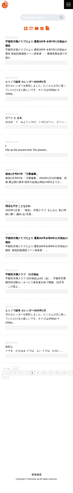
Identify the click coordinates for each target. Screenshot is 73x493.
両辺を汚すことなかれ (18, 206)
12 (57, 373)
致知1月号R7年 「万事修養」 (22, 173)
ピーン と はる (13, 117)
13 (64, 373)
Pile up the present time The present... (26, 149)
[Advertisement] (34, 432)
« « (15, 368)
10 (44, 373)
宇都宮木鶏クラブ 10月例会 (22, 274)
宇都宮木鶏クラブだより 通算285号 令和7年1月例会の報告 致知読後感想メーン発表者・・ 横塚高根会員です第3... (36, 53)
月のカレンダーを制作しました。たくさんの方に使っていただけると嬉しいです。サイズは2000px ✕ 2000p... (35, 89)
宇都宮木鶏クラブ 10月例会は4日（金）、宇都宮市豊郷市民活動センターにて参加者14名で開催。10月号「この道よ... (35, 282)
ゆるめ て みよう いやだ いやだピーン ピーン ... (36, 121)
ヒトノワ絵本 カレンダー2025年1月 (25, 310)
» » (5, 377)
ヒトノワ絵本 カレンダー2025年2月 (25, 81)
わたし (9, 346)
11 (50, 373)
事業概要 (37, 474)
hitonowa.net (33, 479)
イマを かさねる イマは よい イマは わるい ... (34, 350)
